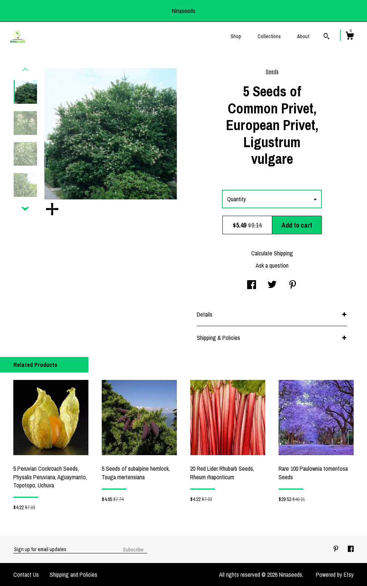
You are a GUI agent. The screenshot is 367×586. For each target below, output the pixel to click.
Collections (269, 36)
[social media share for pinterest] (292, 285)
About (303, 36)
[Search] (326, 37)
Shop (235, 36)
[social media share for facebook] (251, 285)
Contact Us (26, 574)
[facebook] (351, 549)
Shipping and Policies (73, 574)
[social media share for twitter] (272, 285)
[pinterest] (336, 549)
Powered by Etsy (335, 574)
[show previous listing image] (25, 69)
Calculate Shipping (272, 253)
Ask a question (272, 265)
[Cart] (350, 36)
